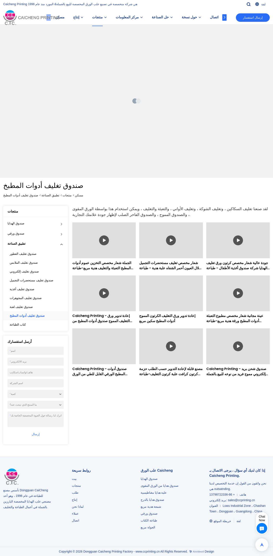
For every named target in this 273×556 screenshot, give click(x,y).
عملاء (75, 513)
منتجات (101, 17)
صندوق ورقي (16, 233)
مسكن (79, 195)
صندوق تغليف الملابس (24, 262)
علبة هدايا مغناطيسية (154, 492)
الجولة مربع (148, 527)
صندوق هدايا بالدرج (152, 499)
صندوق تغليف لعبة (21, 307)
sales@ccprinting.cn (241, 500)
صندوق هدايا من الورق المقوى (160, 485)
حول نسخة (193, 17)
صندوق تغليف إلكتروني (24, 271)
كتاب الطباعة (18, 324)
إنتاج (80, 17)
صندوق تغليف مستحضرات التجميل (31, 280)
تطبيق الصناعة (50, 195)
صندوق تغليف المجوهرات (26, 298)
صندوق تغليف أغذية (22, 289)
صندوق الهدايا (16, 223)
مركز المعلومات (131, 17)
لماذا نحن (78, 506)
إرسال (36, 434)
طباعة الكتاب (149, 520)
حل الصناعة (164, 17)
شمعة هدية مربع (151, 506)
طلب (75, 492)
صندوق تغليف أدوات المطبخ (20, 195)
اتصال (218, 17)
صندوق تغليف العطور (23, 253)
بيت (74, 478)
